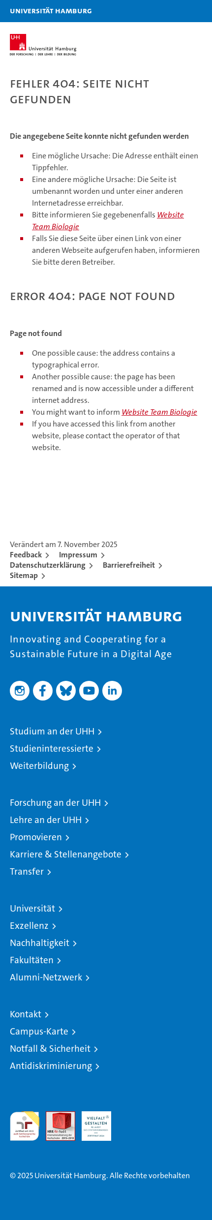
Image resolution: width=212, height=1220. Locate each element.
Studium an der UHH (52, 731)
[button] (173, 11)
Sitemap (24, 575)
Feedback (26, 554)
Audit (55, 1116)
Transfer (27, 871)
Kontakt (25, 1014)
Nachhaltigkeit (39, 943)
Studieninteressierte (51, 748)
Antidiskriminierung (51, 1066)
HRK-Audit (91, 1121)
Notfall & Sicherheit (50, 1048)
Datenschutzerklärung (48, 565)
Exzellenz (29, 925)
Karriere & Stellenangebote (65, 854)
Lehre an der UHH (46, 820)
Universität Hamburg (51, 10)
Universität (32, 908)
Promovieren (36, 837)
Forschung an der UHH (55, 802)
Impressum (78, 554)
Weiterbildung (39, 766)
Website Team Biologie (159, 412)
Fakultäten (32, 960)
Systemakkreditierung (132, 1116)
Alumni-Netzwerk (46, 977)
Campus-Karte (39, 1031)
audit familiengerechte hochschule (24, 1126)
